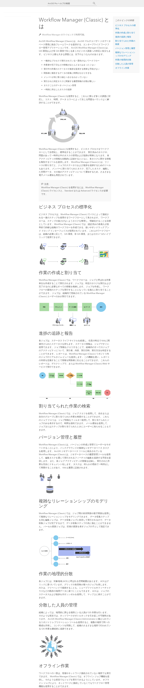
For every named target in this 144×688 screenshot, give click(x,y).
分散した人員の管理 (124, 64)
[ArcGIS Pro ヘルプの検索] (69, 3)
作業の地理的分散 (123, 60)
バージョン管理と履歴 (125, 48)
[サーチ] (94, 3)
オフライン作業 (122, 68)
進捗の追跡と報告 (123, 37)
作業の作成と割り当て (125, 33)
